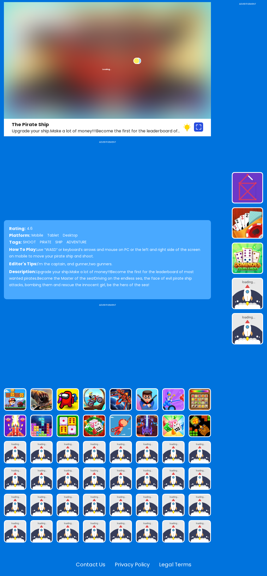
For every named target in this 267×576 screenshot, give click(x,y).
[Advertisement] (107, 343)
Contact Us (90, 564)
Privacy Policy (132, 564)
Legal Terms (175, 564)
